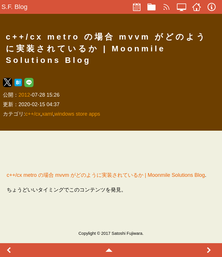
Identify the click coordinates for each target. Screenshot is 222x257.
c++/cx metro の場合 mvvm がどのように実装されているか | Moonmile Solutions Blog (106, 175)
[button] (7, 82)
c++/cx (32, 114)
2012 (24, 95)
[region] (111, 150)
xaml (47, 114)
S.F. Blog (14, 6)
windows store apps (77, 114)
